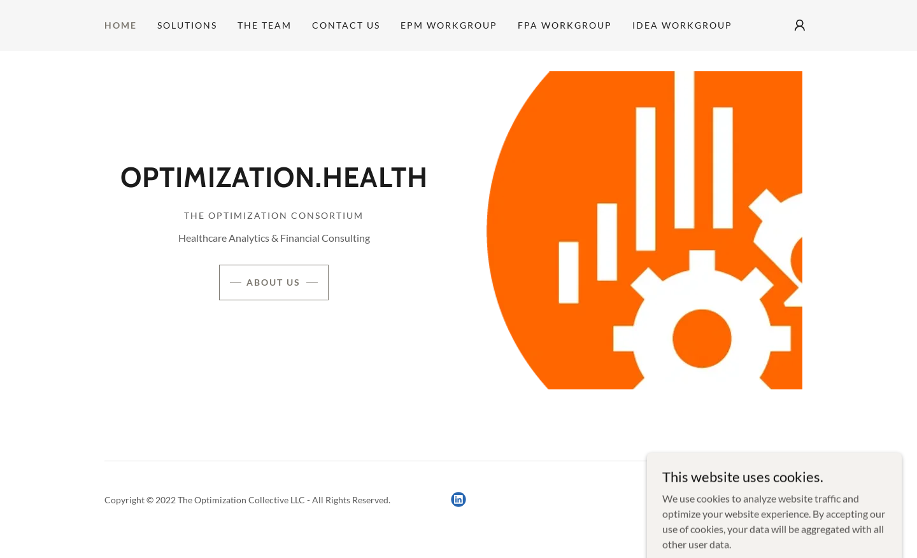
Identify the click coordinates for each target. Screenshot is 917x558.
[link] (274, 183)
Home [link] (120, 25)
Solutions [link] (187, 25)
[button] (800, 25)
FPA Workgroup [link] (565, 25)
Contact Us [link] (346, 25)
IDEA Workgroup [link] (682, 25)
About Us (273, 282)
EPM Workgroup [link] (449, 25)
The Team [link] (265, 25)
